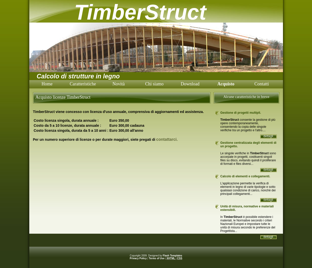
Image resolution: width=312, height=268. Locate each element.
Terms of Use (157, 258)
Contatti (261, 83)
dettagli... (269, 136)
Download (190, 83)
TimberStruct (140, 12)
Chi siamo (154, 83)
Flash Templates (172, 255)
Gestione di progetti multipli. (240, 112)
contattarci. (167, 139)
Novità (118, 83)
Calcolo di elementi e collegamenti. (245, 176)
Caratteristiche (83, 83)
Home (47, 83)
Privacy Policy (138, 258)
